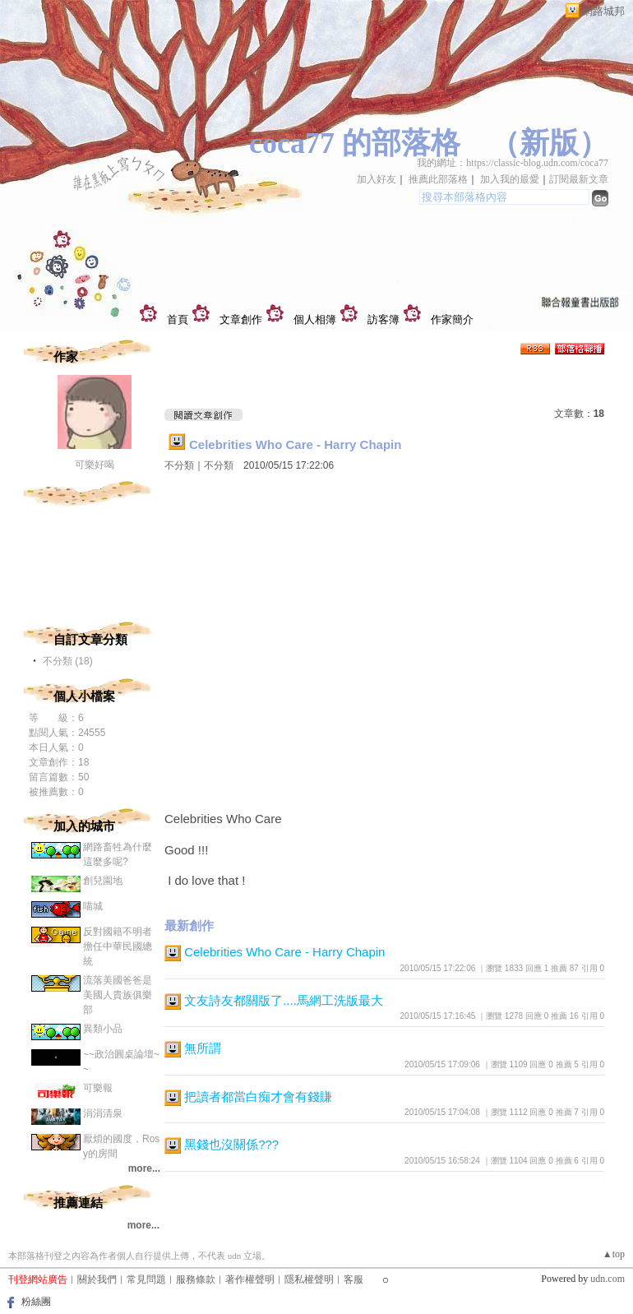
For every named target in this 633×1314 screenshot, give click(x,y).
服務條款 (195, 1279)
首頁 (177, 319)
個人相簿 (314, 319)
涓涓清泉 (102, 1113)
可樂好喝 (94, 464)
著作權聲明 (250, 1279)
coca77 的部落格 (354, 143)
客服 (353, 1279)
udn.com (607, 1278)
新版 (549, 143)
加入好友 (376, 179)
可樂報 (98, 1088)
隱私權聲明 (309, 1279)
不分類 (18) (68, 661)
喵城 (93, 906)
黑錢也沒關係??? (231, 1144)
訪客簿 (383, 319)
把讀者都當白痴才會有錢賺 (258, 1096)
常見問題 (146, 1279)
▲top (614, 1254)
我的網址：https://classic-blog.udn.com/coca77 (512, 163)
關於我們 (97, 1279)
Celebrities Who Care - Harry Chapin (295, 444)
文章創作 (240, 319)
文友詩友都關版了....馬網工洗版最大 (283, 1000)
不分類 (179, 465)
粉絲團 (36, 1301)
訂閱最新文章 (578, 179)
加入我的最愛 (509, 179)
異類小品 (102, 1028)
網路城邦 (603, 11)
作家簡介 (452, 319)
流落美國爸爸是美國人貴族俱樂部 (117, 995)
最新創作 (189, 925)
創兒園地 (102, 880)
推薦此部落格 (438, 179)
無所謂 (202, 1048)
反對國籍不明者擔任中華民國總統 (117, 946)
